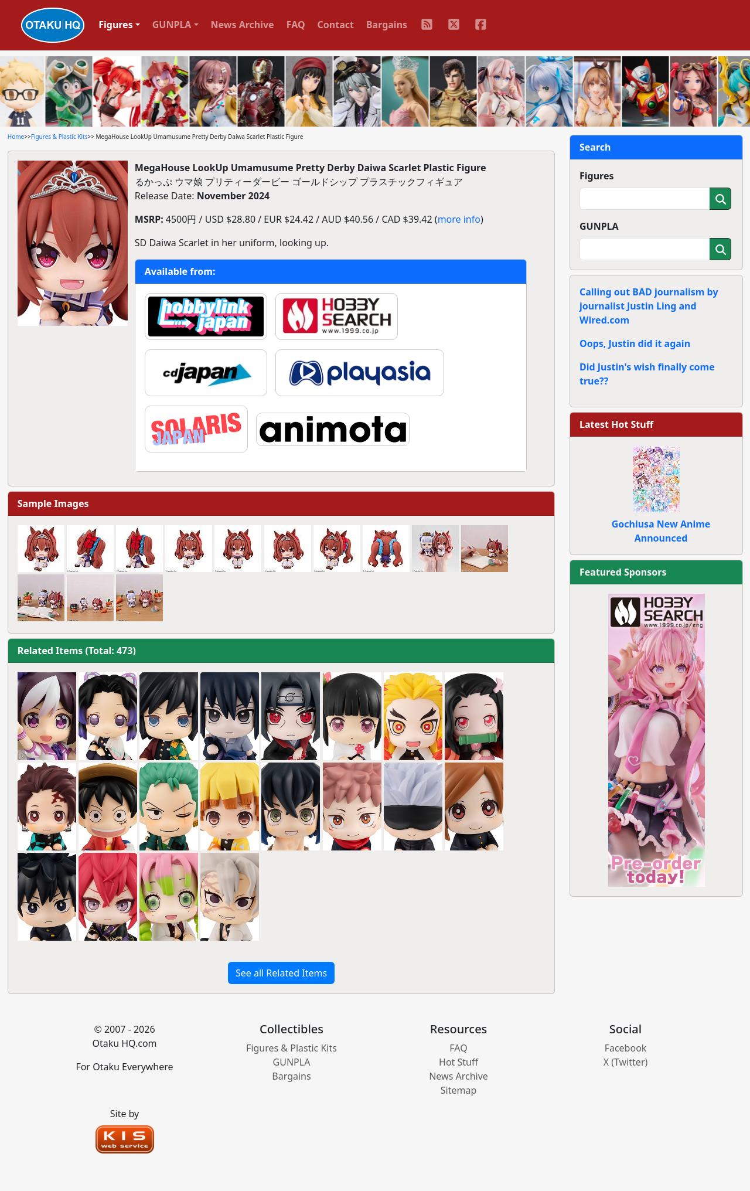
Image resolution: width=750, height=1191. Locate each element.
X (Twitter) (626, 1062)
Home (16, 136)
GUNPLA (599, 226)
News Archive (242, 24)
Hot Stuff (458, 1062)
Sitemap (459, 1090)
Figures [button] (115, 24)
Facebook (626, 1048)
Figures (596, 175)
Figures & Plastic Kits (59, 136)
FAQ (296, 24)
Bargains (386, 24)
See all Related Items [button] (281, 973)
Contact (336, 24)
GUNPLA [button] (172, 24)
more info (459, 219)
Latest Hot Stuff (616, 424)
